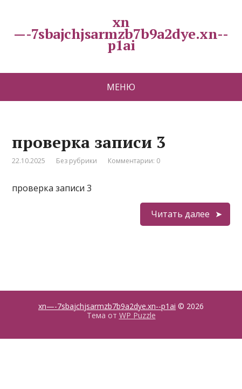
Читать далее (180, 214)
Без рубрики (76, 160)
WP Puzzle (137, 315)
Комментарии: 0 (134, 160)
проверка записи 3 (88, 142)
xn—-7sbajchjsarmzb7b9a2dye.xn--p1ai (107, 306)
